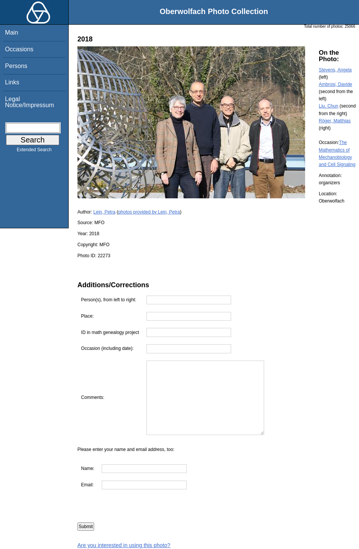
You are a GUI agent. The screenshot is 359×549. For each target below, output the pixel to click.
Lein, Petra (104, 212)
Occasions (19, 49)
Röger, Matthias (335, 120)
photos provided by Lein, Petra (149, 212)
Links (12, 82)
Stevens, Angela (335, 70)
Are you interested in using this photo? (123, 545)
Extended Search (34, 151)
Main (11, 32)
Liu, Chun (328, 106)
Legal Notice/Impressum (29, 102)
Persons (16, 66)
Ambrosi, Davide (335, 84)
